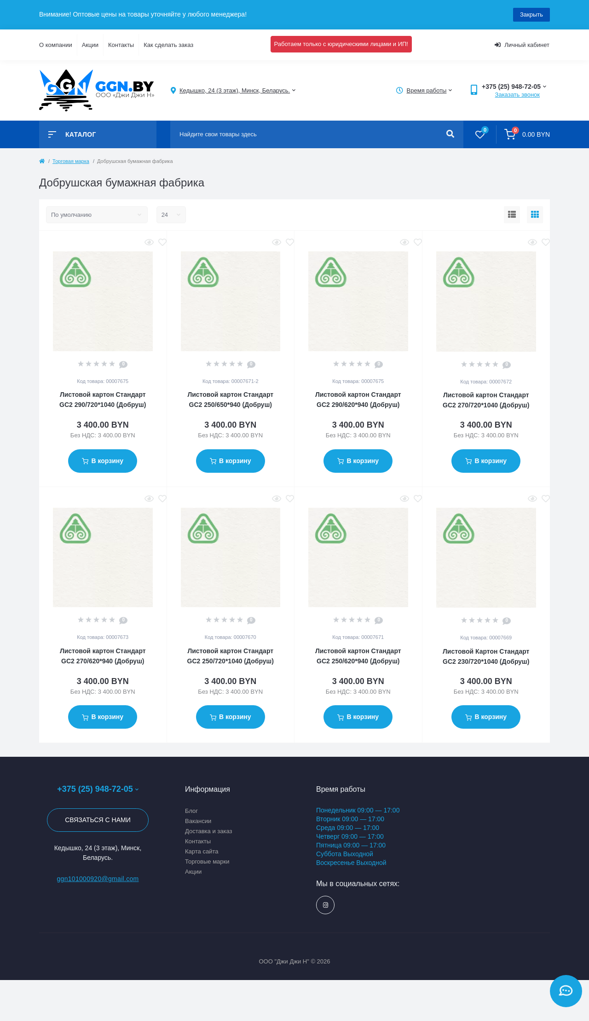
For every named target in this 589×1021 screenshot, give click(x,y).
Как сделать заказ (168, 44)
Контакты (121, 44)
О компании (55, 44)
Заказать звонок (517, 94)
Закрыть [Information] (531, 14)
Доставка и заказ (208, 831)
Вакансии (198, 821)
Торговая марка (70, 161)
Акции (90, 44)
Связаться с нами (98, 820)
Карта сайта (201, 851)
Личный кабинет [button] (522, 44)
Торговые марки (207, 861)
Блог (191, 810)
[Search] (450, 134)
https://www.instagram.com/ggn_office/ (325, 905)
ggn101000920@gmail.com (98, 878)
